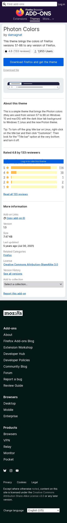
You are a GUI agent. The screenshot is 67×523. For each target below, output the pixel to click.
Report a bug (12, 379)
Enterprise (10, 416)
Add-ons (10, 328)
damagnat (15, 35)
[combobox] (29, 4)
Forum (7, 373)
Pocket (8, 459)
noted (35, 488)
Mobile (8, 410)
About (7, 334)
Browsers (10, 434)
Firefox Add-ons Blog (18, 341)
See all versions (12, 273)
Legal (35, 482)
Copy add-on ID (14, 218)
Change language (13, 510)
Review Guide (13, 385)
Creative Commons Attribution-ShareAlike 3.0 (30, 264)
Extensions (20, 18)
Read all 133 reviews (15, 194)
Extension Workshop (18, 347)
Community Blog (15, 366)
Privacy (7, 482)
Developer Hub (14, 354)
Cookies (21, 482)
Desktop (9, 403)
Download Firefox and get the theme (33, 62)
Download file (11, 70)
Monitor (9, 453)
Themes (35, 18)
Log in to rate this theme (33, 161)
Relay (7, 446)
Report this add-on (14, 293)
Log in (61, 4)
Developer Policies (16, 360)
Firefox (7, 255)
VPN (6, 440)
